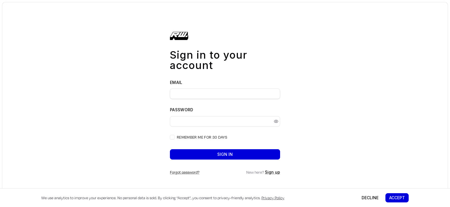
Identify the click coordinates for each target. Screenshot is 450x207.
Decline (370, 197)
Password (181, 109)
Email (176, 82)
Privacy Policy (272, 197)
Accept (397, 197)
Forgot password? (184, 172)
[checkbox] (172, 137)
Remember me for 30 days (202, 137)
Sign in (225, 154)
